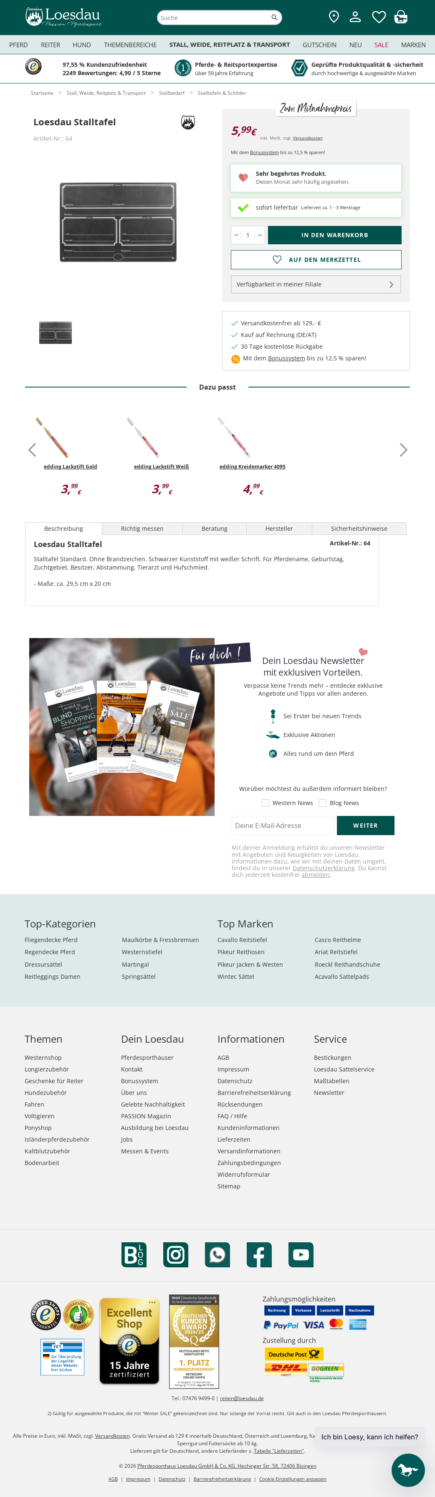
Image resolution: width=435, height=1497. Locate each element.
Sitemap (229, 1186)
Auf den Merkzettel (324, 259)
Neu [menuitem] (355, 45)
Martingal (135, 964)
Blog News (344, 803)
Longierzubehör (47, 1069)
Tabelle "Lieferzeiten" (279, 1450)
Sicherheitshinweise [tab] (359, 528)
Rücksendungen (240, 1104)
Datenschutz (235, 1081)
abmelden (315, 875)
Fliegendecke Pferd (51, 940)
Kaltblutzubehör (47, 1151)
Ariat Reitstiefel (336, 952)
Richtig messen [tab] (142, 528)
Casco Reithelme (338, 940)
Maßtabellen (331, 1081)
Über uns (134, 1093)
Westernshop (43, 1057)
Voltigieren (40, 1116)
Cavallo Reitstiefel (242, 940)
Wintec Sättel (236, 976)
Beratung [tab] (215, 528)
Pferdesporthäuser (147, 1057)
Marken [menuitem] (413, 45)
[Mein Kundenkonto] (355, 23)
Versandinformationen (249, 1151)
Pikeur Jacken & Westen (250, 964)
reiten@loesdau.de (242, 1398)
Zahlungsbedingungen (249, 1163)
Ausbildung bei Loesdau (155, 1128)
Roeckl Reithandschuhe (347, 964)
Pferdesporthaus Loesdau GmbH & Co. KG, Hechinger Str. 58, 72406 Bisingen (226, 1465)
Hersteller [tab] (279, 528)
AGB (223, 1057)
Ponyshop (38, 1128)
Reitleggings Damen (53, 976)
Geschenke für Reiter (54, 1081)
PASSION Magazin (146, 1116)
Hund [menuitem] (82, 45)
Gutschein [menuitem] (319, 45)
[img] (400, 21)
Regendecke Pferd (50, 952)
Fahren (34, 1104)
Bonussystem (264, 152)
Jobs (127, 1139)
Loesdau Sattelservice (344, 1069)
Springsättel (139, 976)
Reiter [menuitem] (50, 45)
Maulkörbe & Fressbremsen (160, 940)
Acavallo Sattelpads (342, 976)
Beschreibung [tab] (63, 528)
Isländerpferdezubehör (57, 1139)
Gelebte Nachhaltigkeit (153, 1104)
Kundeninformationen (249, 1128)
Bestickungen (333, 1057)
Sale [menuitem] (381, 45)
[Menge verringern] (236, 235)
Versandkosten (308, 138)
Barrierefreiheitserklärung (254, 1093)
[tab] (55, 333)
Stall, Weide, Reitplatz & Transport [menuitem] (229, 44)
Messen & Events (145, 1151)
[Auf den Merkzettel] (316, 259)
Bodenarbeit (42, 1163)
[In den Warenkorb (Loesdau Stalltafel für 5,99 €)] (335, 235)
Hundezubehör (46, 1093)
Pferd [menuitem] (18, 45)
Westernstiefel (142, 952)
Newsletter (329, 1093)
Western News (293, 803)
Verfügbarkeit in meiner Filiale (279, 284)
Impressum (233, 1069)
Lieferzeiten (234, 1139)
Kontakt (131, 1069)
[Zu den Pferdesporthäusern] (334, 17)
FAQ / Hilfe (232, 1116)
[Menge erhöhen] (260, 235)
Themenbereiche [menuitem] (130, 45)
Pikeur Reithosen (241, 952)
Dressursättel (43, 964)
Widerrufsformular (244, 1174)
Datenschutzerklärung (324, 868)
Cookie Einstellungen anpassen (292, 1479)
